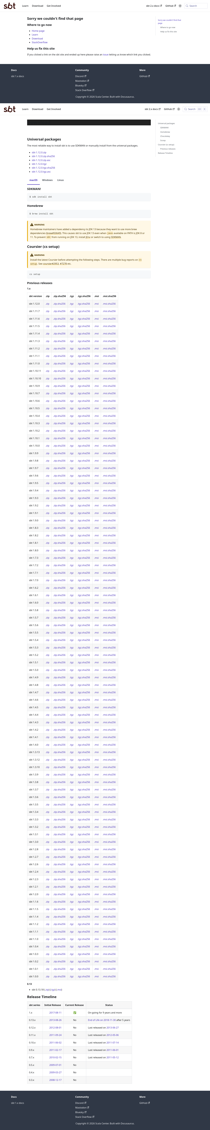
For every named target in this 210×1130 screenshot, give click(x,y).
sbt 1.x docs (17, 76)
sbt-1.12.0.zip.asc (41, 160)
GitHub (170, 5)
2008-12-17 (55, 1080)
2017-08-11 (55, 1012)
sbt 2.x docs (154, 5)
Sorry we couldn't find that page (169, 21)
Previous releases (167, 148)
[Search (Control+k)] (195, 109)
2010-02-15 (55, 1057)
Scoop (163, 140)
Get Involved (54, 5)
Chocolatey (165, 136)
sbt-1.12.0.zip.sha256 (43, 156)
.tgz (72, 303)
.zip (47, 303)
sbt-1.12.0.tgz (39, 164)
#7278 (63, 263)
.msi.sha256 (109, 303)
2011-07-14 (112, 1042)
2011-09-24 (55, 1035)
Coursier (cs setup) (166, 144)
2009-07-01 (55, 1065)
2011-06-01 (112, 1050)
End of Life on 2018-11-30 (102, 1020)
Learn (25, 5)
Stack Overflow (84, 90)
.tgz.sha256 (83, 303)
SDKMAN (116, 237)
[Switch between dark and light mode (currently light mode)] (178, 109)
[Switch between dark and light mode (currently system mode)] (180, 5)
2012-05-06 (112, 1035)
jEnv (88, 237)
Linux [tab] (60, 180)
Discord (80, 76)
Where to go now (167, 27)
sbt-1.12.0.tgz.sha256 (43, 167)
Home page (38, 30)
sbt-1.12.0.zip (39, 152)
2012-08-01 (55, 1027)
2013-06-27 (112, 1027)
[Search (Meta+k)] (196, 6)
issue (105, 54)
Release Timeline (165, 153)
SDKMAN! (164, 127)
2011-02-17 (55, 1050)
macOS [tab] (33, 180)
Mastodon (82, 80)
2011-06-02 (55, 1042)
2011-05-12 (112, 1057)
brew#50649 (54, 233)
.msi (96, 303)
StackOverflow (40, 42)
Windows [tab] (47, 180)
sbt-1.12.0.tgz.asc (41, 171)
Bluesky (80, 85)
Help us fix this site (168, 31)
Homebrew (165, 132)
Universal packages (166, 123)
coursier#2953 (51, 263)
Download (37, 5)
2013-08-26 (55, 1020)
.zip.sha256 (59, 303)
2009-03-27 (55, 1072)
